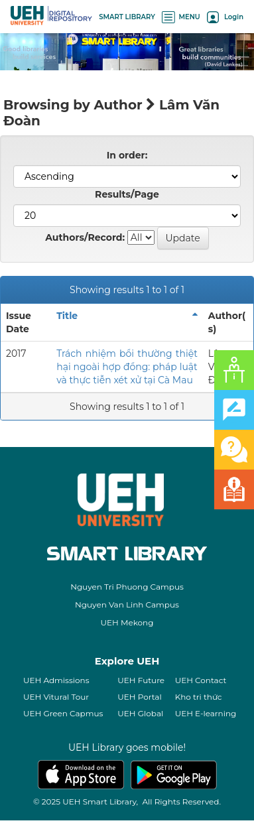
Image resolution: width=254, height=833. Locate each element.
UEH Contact (201, 680)
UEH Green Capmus (63, 713)
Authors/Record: (85, 237)
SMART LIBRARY (127, 17)
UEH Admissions (56, 680)
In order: (127, 155)
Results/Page (127, 194)
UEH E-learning (206, 713)
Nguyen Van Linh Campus (127, 604)
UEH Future (140, 680)
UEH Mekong (127, 622)
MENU (181, 17)
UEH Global (140, 713)
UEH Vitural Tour (56, 697)
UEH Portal (139, 697)
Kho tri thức (198, 697)
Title (67, 316)
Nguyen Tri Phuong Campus (127, 587)
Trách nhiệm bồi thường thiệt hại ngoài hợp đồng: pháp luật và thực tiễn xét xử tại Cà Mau (127, 367)
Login (225, 17)
